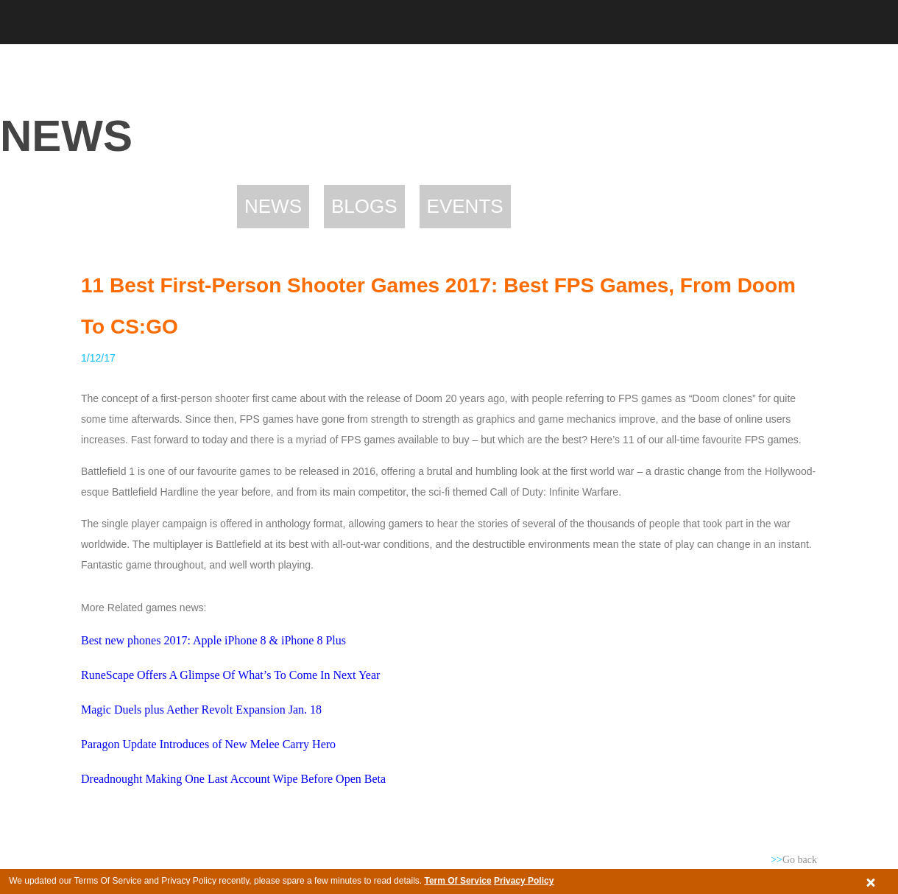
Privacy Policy (524, 880)
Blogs (364, 206)
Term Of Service (457, 880)
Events (465, 206)
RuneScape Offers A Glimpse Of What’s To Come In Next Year (230, 675)
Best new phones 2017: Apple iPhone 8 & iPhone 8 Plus (213, 640)
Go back (794, 859)
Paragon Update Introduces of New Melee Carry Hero (208, 744)
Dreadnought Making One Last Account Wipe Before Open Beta (233, 778)
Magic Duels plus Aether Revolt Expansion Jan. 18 (201, 709)
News (273, 206)
